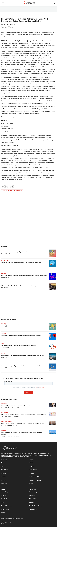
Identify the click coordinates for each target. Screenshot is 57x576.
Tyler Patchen (15, 425)
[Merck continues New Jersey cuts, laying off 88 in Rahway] (52, 253)
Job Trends (4, 412)
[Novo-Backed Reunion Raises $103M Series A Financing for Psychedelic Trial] (52, 423)
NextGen (3, 333)
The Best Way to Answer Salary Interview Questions (15, 405)
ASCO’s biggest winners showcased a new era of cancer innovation (17, 325)
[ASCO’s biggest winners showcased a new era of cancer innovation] (52, 326)
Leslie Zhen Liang (5, 347)
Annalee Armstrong (5, 264)
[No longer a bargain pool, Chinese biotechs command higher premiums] (52, 346)
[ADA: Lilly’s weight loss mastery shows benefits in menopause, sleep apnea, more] (52, 263)
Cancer (3, 323)
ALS (2, 364)
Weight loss (4, 260)
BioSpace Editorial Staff (6, 253)
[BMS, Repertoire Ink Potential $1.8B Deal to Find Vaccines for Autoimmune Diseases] (52, 432)
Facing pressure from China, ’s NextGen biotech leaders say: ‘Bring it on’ (21, 335)
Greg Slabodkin (16, 416)
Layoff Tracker (5, 250)
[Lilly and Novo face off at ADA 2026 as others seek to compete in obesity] (52, 286)
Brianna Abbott (4, 357)
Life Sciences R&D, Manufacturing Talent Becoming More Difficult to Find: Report (23, 414)
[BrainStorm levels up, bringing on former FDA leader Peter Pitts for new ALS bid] (52, 367)
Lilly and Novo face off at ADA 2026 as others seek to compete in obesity (18, 285)
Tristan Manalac (4, 287)
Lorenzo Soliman (17, 407)
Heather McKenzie (5, 326)
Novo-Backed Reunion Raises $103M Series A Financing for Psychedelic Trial (22, 423)
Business (3, 430)
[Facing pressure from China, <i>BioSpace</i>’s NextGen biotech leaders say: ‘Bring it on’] (52, 336)
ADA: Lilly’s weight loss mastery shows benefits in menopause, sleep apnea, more (21, 262)
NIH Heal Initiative (48, 51)
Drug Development (6, 421)
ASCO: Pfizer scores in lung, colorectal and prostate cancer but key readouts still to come (22, 355)
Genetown (4, 403)
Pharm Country (5, 15)
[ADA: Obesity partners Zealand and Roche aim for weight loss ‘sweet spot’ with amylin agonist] (52, 276)
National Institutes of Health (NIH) (12, 190)
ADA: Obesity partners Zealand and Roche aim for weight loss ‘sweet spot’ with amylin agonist (24, 275)
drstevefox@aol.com (7, 128)
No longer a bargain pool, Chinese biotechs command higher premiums (18, 345)
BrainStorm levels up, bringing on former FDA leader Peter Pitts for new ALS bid (20, 366)
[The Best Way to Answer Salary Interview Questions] (52, 405)
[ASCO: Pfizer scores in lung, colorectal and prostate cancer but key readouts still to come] (52, 356)
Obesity (3, 273)
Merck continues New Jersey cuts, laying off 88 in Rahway (15, 252)
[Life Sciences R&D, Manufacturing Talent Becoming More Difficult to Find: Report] (52, 414)
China (2, 343)
